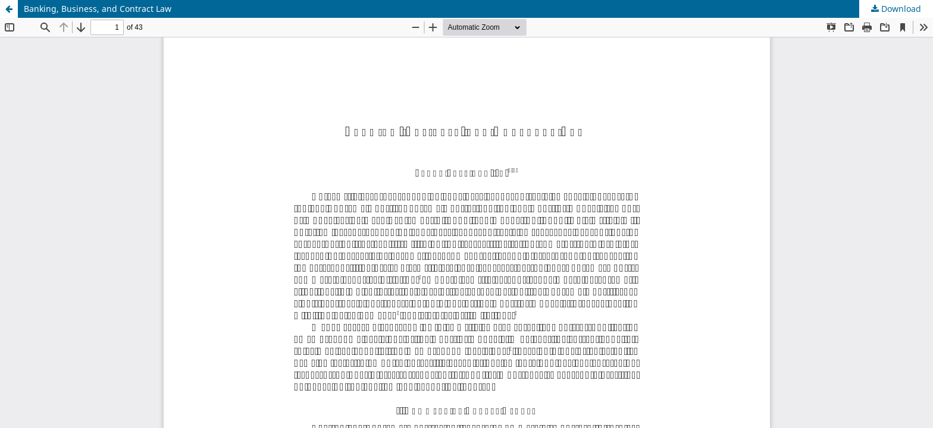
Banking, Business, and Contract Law (97, 8)
